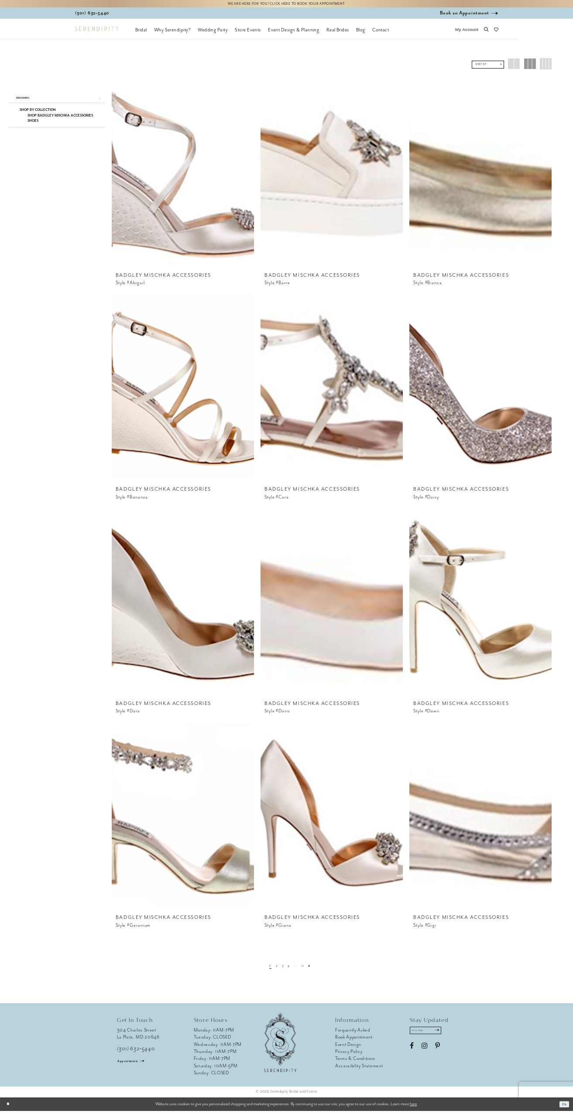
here (413, 1107)
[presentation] (183, 175)
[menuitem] (141, 33)
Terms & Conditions (355, 1061)
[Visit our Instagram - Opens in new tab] (424, 1052)
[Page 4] (288, 968)
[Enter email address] (432, 1035)
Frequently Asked (353, 1033)
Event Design (348, 1047)
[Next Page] (315, 968)
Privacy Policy (348, 1054)
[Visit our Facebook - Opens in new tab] (412, 1052)
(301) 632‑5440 (136, 1052)
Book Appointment (354, 1040)
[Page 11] (307, 968)
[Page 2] (272, 968)
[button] (467, 32)
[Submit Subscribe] (448, 1035)
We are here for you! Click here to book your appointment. (287, 5)
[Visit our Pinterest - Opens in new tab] (437, 1052)
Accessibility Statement (359, 1069)
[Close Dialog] (10, 1107)
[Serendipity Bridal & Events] (96, 32)
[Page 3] (280, 968)
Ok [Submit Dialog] (562, 1107)
